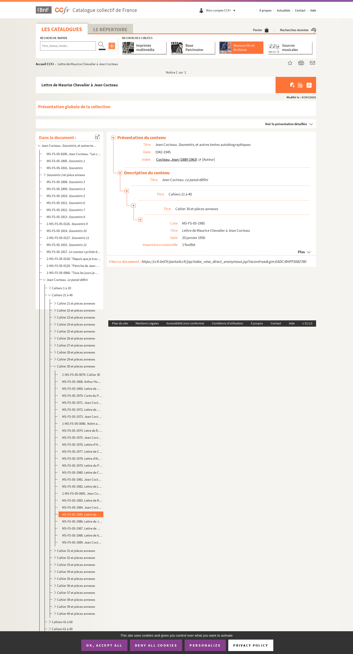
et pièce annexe (66, 175)
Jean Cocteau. (67, 280)
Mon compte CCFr (222, 10)
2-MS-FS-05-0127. (68, 238)
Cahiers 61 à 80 (62, 629)
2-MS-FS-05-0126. (67, 224)
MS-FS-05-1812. (66, 210)
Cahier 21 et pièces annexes (76, 303)
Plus (301, 251)
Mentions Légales (147, 323)
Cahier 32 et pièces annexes (76, 557)
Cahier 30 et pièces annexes (76, 366)
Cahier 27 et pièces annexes (76, 345)
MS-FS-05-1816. (64, 168)
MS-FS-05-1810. (66, 196)
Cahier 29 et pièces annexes (76, 359)
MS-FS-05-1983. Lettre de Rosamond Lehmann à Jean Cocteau (82, 500)
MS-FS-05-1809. (66, 189)
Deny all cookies (156, 645)
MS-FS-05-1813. (66, 217)
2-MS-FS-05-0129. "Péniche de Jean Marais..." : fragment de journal (74, 266)
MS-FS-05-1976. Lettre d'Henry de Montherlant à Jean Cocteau (82, 444)
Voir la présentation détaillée (286, 124)
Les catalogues (61, 29)
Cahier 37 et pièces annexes (76, 592)
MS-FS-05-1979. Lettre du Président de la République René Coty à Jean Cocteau (82, 465)
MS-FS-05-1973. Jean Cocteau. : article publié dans (82, 416)
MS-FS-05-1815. (66, 245)
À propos (265, 10)
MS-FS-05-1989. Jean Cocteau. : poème (82, 542)
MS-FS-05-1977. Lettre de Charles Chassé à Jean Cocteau (82, 451)
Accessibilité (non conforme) (185, 323)
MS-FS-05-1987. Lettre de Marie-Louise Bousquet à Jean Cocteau (82, 528)
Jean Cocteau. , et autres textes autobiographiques (69, 145)
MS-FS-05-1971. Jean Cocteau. (82, 402)
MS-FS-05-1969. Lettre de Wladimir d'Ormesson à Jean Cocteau (82, 388)
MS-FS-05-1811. (66, 203)
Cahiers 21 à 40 (62, 295)
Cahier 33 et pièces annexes (76, 564)
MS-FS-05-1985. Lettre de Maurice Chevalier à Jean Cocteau (82, 514)
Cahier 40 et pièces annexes (76, 613)
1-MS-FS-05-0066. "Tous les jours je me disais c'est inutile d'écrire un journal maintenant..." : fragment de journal (74, 273)
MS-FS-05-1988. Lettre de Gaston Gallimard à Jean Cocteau (82, 535)
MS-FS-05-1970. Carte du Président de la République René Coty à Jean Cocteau (82, 395)
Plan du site (120, 323)
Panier (261, 30)
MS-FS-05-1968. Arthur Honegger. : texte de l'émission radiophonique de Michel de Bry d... (82, 381)
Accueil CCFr (45, 64)
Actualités (283, 10)
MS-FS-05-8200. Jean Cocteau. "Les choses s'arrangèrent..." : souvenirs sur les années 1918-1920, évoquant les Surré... (74, 154)
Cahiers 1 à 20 (61, 288)
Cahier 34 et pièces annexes (76, 571)
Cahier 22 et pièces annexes (76, 310)
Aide (313, 10)
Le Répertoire (110, 29)
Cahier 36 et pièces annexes (76, 585)
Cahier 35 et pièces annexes (76, 578)
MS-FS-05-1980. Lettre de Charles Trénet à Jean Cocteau (82, 472)
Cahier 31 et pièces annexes (76, 550)
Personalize (205, 645)
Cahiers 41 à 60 (62, 622)
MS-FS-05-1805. (66, 161)
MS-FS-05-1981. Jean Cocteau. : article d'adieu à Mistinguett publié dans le (82, 479)
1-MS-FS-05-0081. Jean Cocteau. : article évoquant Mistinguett (82, 493)
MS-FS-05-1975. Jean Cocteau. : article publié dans (82, 437)
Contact (300, 10)
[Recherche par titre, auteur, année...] (68, 45)
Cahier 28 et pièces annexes (76, 352)
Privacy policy (250, 645)
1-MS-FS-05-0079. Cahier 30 (81, 374)
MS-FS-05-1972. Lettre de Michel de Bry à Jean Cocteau (82, 409)
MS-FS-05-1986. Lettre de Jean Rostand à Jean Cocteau (82, 521)
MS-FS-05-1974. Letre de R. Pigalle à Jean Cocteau (82, 430)
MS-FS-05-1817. (74, 252)
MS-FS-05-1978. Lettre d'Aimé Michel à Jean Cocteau (82, 458)
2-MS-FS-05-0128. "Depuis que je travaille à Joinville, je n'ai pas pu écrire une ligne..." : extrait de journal (74, 259)
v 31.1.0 (307, 323)
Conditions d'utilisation (227, 323)
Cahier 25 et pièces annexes (76, 331)
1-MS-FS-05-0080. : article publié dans (82, 423)
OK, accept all (104, 645)
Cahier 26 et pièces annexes (76, 338)
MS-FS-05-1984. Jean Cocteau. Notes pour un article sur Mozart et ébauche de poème (82, 507)
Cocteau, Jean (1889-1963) (176, 159)
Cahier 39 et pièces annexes (76, 606)
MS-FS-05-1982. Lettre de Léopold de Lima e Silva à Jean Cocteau (82, 486)
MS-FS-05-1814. (66, 231)
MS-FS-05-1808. (66, 182)
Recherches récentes (298, 30)
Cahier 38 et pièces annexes (76, 599)
